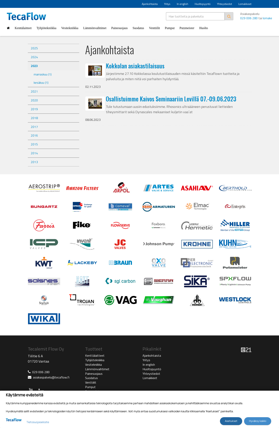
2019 (34, 109)
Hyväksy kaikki (257, 421)
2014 (34, 153)
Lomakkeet (244, 4)
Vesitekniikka (69, 28)
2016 (34, 135)
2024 (34, 57)
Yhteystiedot (224, 4)
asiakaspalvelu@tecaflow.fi (51, 377)
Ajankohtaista (150, 4)
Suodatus (138, 28)
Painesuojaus (119, 28)
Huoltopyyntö (203, 4)
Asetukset (231, 421)
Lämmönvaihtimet (94, 28)
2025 (34, 48)
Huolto (203, 28)
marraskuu (43, 74)
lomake (267, 18)
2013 (34, 162)
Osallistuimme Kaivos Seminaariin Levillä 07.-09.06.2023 (171, 99)
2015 (34, 144)
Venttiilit (154, 28)
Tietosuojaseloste (37, 422)
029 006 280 (249, 18)
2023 (34, 65)
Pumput (170, 28)
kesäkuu (41, 82)
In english (182, 4)
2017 (34, 126)
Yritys (167, 4)
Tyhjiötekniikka (46, 28)
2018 (34, 118)
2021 (34, 91)
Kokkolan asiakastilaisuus (135, 65)
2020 (34, 100)
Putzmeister (187, 28)
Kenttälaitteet (23, 28)
